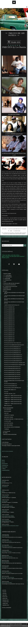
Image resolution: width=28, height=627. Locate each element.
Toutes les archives (6, 607)
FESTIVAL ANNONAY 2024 (9, 338)
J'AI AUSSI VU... (5, 486)
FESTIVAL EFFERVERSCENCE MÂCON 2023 (12, 368)
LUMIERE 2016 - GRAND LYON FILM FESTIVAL (13, 397)
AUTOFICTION (5, 496)
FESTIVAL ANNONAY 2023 (9, 336)
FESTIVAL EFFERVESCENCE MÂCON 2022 (12, 378)
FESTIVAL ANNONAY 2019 (9, 330)
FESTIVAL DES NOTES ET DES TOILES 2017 (12, 342)
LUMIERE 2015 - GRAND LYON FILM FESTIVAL (13, 395)
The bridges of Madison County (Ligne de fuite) (11, 445)
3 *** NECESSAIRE (6, 278)
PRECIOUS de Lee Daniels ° (14, 48)
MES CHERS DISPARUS (8, 425)
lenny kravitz (18, 233)
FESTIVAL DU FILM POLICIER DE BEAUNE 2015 (13, 356)
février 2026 (5, 596)
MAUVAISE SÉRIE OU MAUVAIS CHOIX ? (10, 525)
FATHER (4, 481)
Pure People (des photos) (7, 443)
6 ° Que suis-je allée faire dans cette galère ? (16, 228)
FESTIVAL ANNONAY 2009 (9, 311)
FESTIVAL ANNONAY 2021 (9, 334)
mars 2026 (5, 595)
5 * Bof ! (4, 281)
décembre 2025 (6, 600)
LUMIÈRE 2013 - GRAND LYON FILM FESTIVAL (13, 401)
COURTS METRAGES (7, 289)
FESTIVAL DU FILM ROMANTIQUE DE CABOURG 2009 (14, 364)
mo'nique (24, 232)
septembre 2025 (6, 605)
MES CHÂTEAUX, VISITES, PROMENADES (12, 427)
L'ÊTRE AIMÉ (4, 501)
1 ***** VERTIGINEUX (7, 275)
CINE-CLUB (6, 413)
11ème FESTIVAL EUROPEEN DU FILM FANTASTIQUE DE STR (14, 296)
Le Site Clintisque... (5, 442)
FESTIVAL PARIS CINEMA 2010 (10, 389)
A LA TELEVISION (7, 409)
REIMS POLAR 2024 (8, 405)
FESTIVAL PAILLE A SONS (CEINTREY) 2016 (12, 387)
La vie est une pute (6, 431)
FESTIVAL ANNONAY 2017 (9, 326)
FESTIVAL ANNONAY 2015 (9, 322)
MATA (3, 491)
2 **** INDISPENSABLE (7, 276)
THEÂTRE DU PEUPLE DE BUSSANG (10, 434)
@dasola (3, 582)
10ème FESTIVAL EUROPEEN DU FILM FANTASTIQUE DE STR (14, 293)
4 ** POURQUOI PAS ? (7, 280)
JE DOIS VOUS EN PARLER (8, 407)
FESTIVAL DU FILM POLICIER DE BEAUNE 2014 (13, 354)
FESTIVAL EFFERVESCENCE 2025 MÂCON (12, 374)
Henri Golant (4, 466)
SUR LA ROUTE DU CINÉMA (8, 516)
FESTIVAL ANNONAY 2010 (9, 312)
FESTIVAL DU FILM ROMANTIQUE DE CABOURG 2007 (14, 362)
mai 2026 (4, 591)
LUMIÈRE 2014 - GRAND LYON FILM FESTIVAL (13, 403)
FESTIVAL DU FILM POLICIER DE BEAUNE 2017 (13, 360)
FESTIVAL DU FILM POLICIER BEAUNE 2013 (12, 348)
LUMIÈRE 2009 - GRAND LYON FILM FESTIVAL (13, 399)
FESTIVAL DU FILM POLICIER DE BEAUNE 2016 (13, 358)
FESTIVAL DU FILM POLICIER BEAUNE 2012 (12, 346)
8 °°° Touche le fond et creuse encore (10, 286)
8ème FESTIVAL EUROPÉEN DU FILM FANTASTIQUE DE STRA (14, 299)
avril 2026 (4, 593)
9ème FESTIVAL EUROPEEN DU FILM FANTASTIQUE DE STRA (14, 302)
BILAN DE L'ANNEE (7, 411)
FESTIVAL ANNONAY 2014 (9, 320)
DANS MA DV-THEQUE (8, 417)
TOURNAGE (6, 429)
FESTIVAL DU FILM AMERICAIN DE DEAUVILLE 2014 (14, 344)
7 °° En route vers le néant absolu (9, 284)
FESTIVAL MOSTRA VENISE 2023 (10, 385)
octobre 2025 (5, 603)
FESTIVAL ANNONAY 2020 (9, 332)
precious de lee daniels (9, 232)
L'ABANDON (4, 511)
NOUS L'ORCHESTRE (6, 520)
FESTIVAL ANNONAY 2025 (9, 340)
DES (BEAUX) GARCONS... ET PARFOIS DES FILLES (13, 419)
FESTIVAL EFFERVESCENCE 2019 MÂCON (12, 370)
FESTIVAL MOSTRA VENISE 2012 (10, 383)
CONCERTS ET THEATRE (9, 415)
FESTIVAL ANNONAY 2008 (9, 309)
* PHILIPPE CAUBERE (7, 273)
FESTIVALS (5, 291)
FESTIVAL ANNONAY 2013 (9, 318)
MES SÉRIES (5, 432)
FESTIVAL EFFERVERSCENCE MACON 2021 (12, 366)
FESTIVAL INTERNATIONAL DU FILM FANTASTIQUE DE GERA (14, 381)
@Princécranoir (5, 577)
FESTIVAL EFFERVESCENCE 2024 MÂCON (12, 372)
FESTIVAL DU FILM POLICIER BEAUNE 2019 (12, 352)
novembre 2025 (6, 601)
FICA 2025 (6, 391)
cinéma (23, 233)
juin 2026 (4, 590)
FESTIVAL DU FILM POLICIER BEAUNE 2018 (12, 350)
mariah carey (12, 233)
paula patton (6, 233)
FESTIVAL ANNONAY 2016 (9, 324)
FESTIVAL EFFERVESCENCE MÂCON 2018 (12, 376)
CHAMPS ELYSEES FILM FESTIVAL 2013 (11, 305)
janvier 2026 (5, 598)
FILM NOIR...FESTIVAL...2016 (9, 393)
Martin (3, 535)
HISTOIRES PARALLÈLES (7, 506)
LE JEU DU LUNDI (7, 421)
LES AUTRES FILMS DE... (8, 423)
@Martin (3, 546)
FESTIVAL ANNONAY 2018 (9, 328)
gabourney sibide (18, 232)
